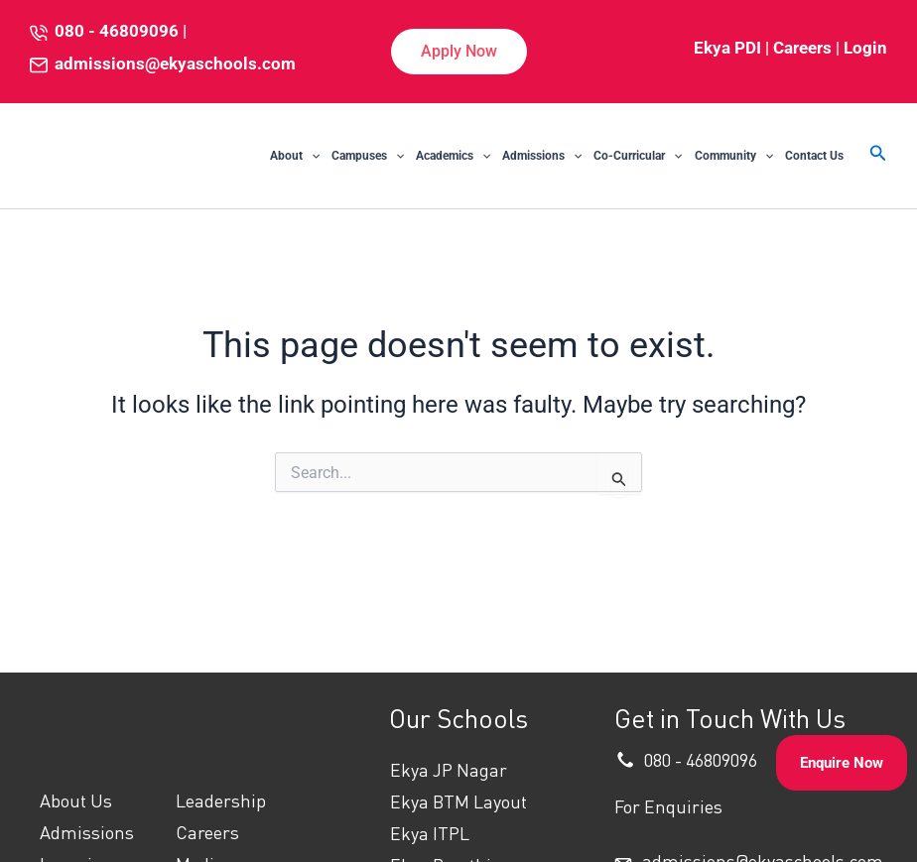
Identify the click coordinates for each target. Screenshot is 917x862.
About (295, 156)
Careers (802, 48)
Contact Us (814, 156)
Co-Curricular (637, 156)
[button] (459, 51)
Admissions (542, 156)
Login (865, 48)
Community (734, 156)
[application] (311, 156)
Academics (453, 156)
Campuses (367, 156)
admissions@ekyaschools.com (175, 63)
